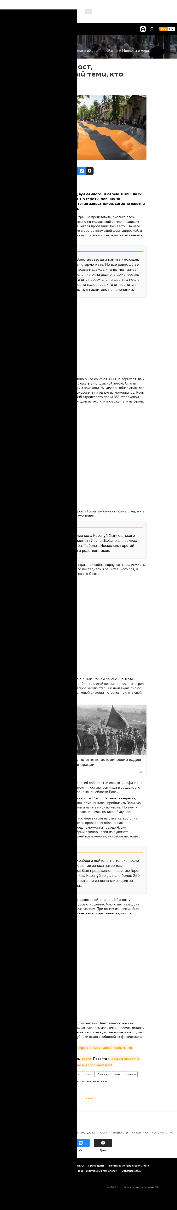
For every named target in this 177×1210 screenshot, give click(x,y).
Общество (37, 1074)
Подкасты (120, 1132)
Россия (104, 1132)
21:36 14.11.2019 (40, 90)
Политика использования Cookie (24, 1171)
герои (67, 1081)
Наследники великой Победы (63, 1074)
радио (86, 1058)
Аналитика (140, 1132)
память (117, 1074)
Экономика (31, 1132)
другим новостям (125, 1058)
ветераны (131, 1074)
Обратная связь (131, 1171)
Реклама (62, 1165)
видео (59, 1058)
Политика (11, 1132)
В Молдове (103, 1074)
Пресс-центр (96, 1165)
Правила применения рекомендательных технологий (83, 1171)
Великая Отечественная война (91, 1081)
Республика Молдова (79, 1132)
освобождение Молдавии (46, 1081)
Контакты (78, 1165)
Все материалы (38, 185)
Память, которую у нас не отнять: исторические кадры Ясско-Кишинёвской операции (87, 762)
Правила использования (37, 1165)
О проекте (10, 1165)
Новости (88, 1074)
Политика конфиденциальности (129, 1165)
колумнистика (163, 1132)
